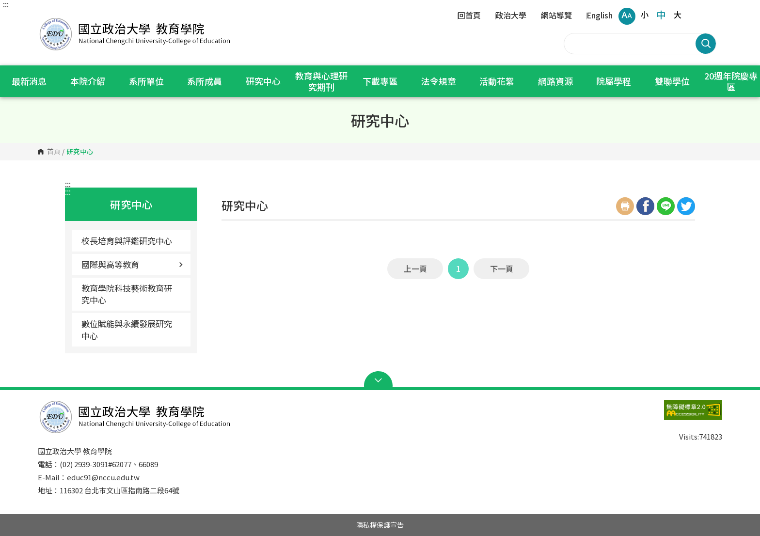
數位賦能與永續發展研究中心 (126, 329)
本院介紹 (87, 81)
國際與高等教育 (132, 264)
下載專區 (379, 81)
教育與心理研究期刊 (321, 81)
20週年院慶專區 (731, 81)
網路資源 (555, 81)
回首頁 (469, 16)
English (599, 16)
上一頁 (415, 268)
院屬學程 (613, 81)
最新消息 (29, 81)
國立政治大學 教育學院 (47, 19)
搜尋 (706, 43)
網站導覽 (556, 16)
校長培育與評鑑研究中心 (126, 241)
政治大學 (510, 16)
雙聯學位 (672, 81)
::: (6, 4)
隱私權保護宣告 (380, 525)
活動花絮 (496, 81)
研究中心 (263, 81)
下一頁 (501, 268)
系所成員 (204, 81)
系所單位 (146, 81)
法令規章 (438, 81)
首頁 (54, 151)
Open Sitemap (380, 380)
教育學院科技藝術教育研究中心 (126, 294)
